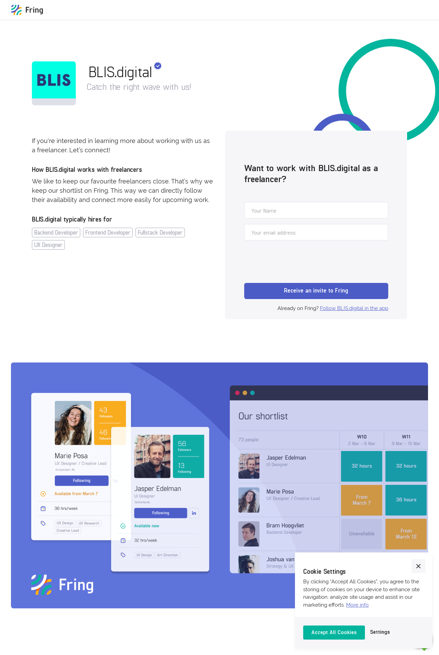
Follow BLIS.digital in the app (354, 308)
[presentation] (296, 262)
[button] (418, 566)
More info (357, 605)
